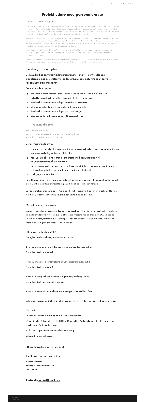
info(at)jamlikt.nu (49, 380)
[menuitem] (115, 4)
